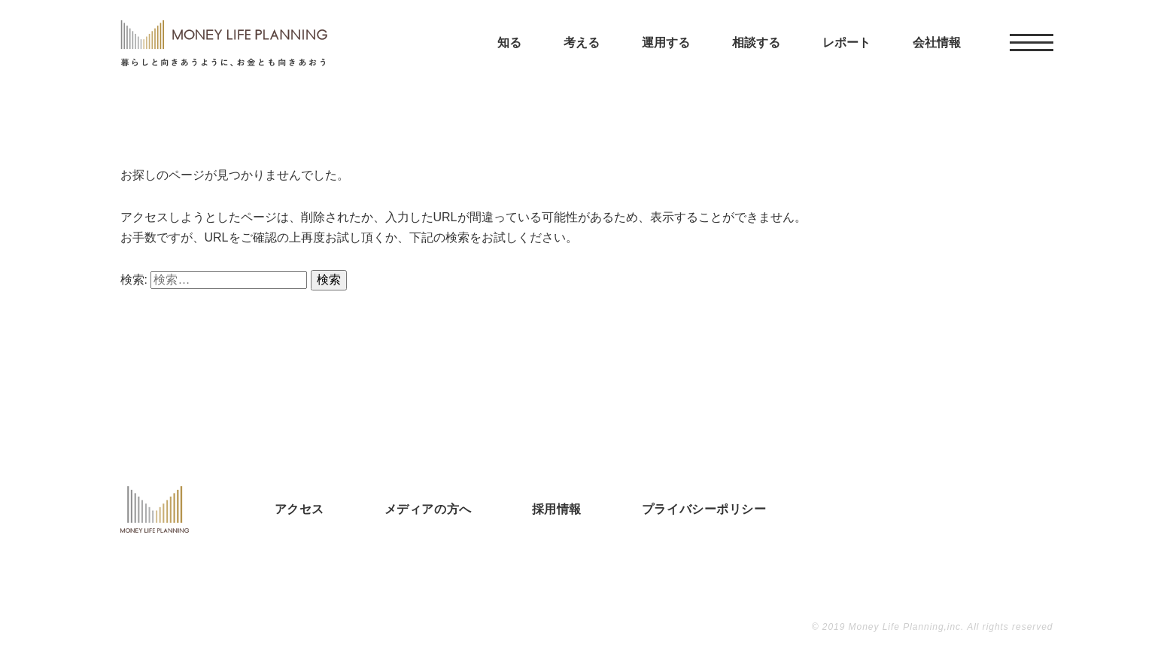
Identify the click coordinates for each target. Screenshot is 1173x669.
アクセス (299, 509)
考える (582, 60)
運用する (666, 60)
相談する (756, 60)
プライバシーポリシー (704, 509)
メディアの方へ (428, 509)
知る (509, 60)
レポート (846, 60)
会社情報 (937, 60)
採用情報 (557, 509)
